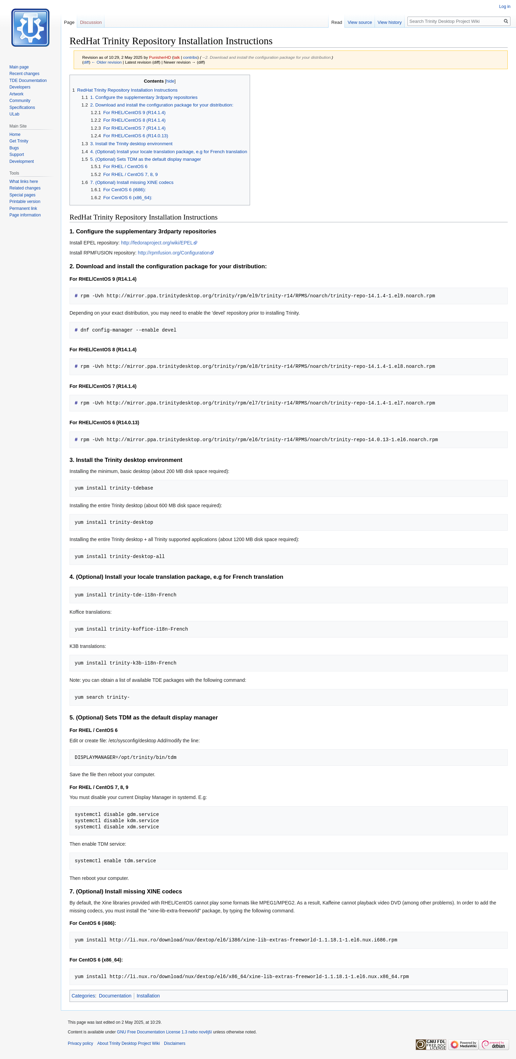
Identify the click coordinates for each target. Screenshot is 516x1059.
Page (69, 22)
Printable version (24, 201)
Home (14, 134)
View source (360, 22)
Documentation (115, 995)
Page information (25, 215)
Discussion (91, 22)
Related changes (24, 188)
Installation (148, 995)
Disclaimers (174, 1043)
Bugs (14, 148)
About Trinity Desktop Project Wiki (128, 1043)
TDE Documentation (28, 80)
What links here (23, 181)
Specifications (22, 107)
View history (390, 22)
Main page (19, 67)
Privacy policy (80, 1043)
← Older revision (106, 62)
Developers (19, 87)
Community (19, 100)
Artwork (16, 94)
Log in (504, 6)
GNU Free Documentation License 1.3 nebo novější (164, 1032)
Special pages (22, 195)
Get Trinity (18, 141)
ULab (14, 114)
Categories (83, 995)
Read (336, 22)
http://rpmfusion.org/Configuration (174, 253)
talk (177, 57)
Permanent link (23, 208)
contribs (190, 57)
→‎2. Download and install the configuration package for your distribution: (266, 57)
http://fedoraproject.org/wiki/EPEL (157, 242)
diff (86, 62)
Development (21, 161)
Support (16, 154)
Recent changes (24, 73)
